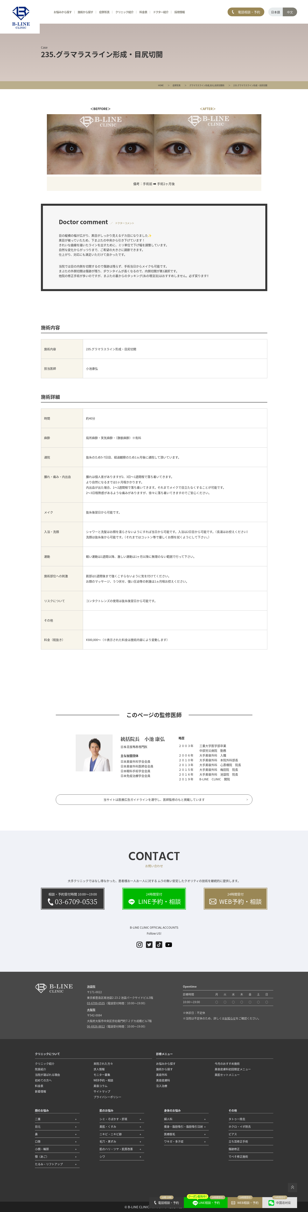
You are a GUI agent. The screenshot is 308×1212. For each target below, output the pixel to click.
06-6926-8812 (96, 1026)
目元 (212, 85)
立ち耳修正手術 (238, 1141)
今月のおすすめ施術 (227, 1063)
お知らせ (230, 1018)
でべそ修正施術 (238, 1156)
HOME (161, 85)
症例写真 (177, 85)
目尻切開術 (219, 85)
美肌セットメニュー (227, 1075)
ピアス (233, 1134)
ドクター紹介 (160, 12)
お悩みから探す (63, 12)
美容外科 (161, 1075)
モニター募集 (102, 1075)
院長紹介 (40, 1069)
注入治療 (161, 1086)
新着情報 (40, 1091)
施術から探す (85, 12)
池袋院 (91, 986)
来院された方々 (103, 1063)
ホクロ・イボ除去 (240, 1126)
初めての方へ (43, 1080)
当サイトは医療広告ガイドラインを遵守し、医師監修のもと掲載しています (154, 799)
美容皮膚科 (163, 1080)
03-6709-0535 (96, 1003)
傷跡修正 (234, 1149)
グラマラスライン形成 (199, 85)
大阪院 (91, 1010)
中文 (290, 12)
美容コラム (100, 1086)
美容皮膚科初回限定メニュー (233, 1069)
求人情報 (99, 1069)
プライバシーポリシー (107, 1097)
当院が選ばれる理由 (47, 1075)
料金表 (143, 12)
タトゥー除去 (237, 1119)
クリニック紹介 (124, 12)
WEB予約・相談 (103, 1080)
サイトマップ (102, 1091)
